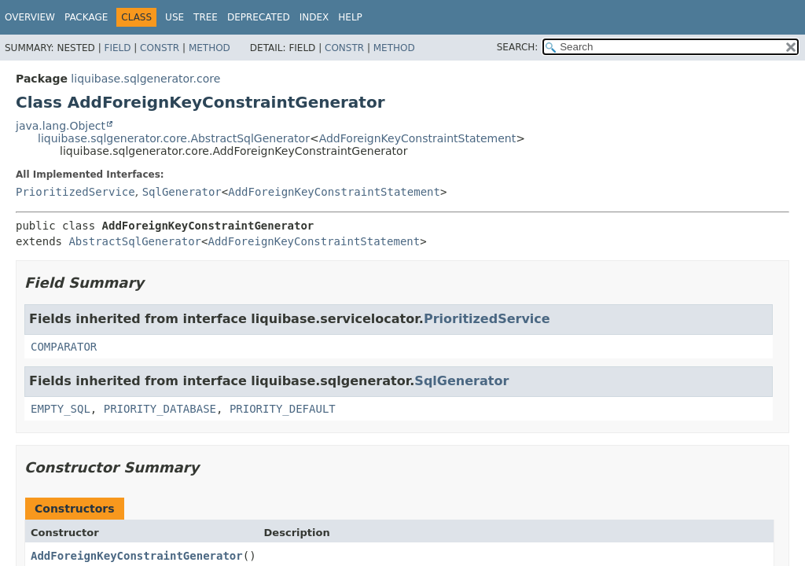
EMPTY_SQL (60, 408)
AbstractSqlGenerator (134, 241)
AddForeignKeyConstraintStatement (417, 138)
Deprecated (258, 17)
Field (117, 47)
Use (174, 17)
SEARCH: (518, 47)
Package (86, 17)
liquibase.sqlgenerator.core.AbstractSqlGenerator (174, 138)
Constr (159, 47)
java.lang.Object (60, 125)
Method (209, 47)
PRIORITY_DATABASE (160, 408)
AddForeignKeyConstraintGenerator (137, 555)
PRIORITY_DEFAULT (283, 408)
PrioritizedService (75, 192)
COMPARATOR (64, 346)
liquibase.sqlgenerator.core (145, 78)
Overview (30, 17)
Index (314, 17)
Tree (205, 17)
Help (350, 17)
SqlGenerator (182, 192)
